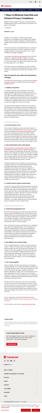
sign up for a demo (27, 304)
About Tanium (8, 370)
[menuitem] (21, 370)
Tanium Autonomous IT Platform (14, 373)
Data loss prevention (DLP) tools (25, 131)
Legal (5, 396)
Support (6, 385)
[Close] (39, 405)
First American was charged (18, 56)
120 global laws (14, 211)
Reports (30, 9)
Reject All (36, 410)
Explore (6, 377)
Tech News (37, 9)
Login (30, 1)
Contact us (7, 364)
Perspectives (22, 9)
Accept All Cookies (26, 410)
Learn (5, 381)
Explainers (13, 9)
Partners (7, 392)
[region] (21, 408)
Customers (7, 388)
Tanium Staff (8, 319)
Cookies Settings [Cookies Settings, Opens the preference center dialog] (5, 410)
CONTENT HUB (5, 10)
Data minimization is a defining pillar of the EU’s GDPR (18, 148)
